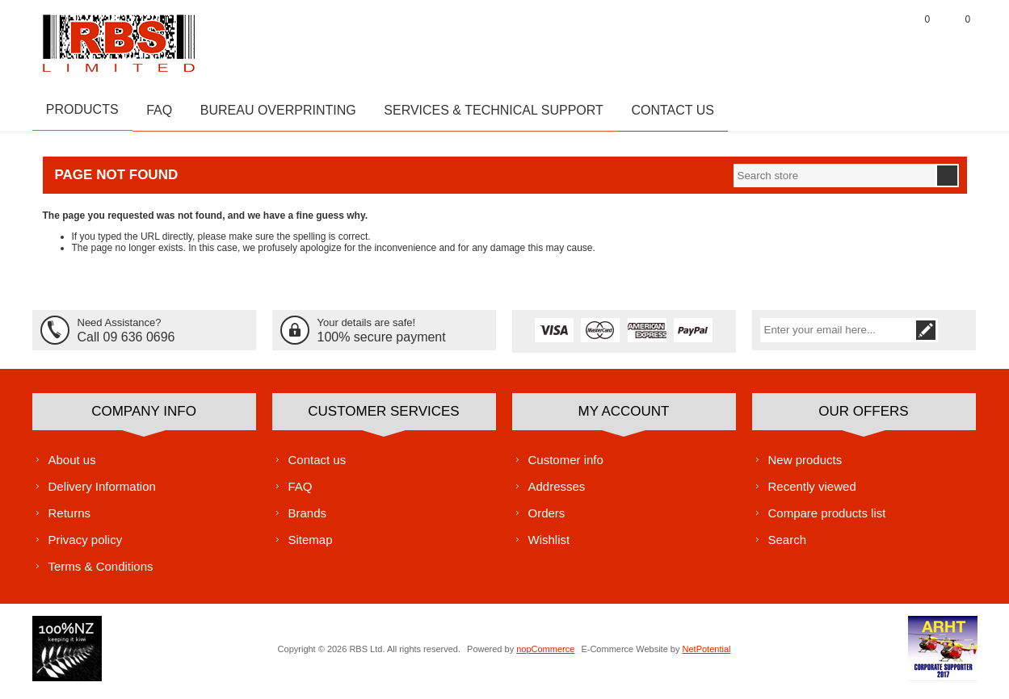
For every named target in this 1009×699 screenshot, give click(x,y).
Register (836, 39)
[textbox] (834, 181)
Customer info (565, 465)
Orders (546, 518)
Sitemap (310, 545)
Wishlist (549, 545)
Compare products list (827, 518)
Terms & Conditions (100, 572)
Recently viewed (812, 492)
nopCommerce (545, 654)
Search (787, 545)
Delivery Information (102, 492)
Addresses (557, 492)
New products (805, 465)
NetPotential (707, 654)
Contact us (317, 465)
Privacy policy (85, 545)
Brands (307, 518)
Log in (876, 39)
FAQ (300, 492)
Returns (69, 518)
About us (72, 465)
